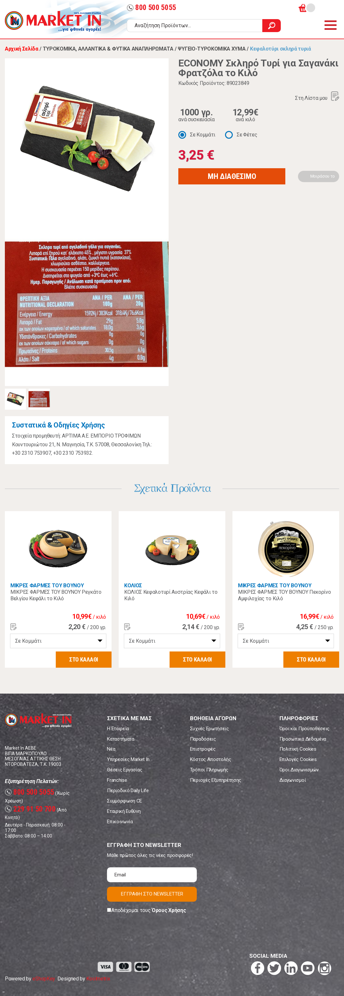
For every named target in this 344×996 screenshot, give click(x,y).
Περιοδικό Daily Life (128, 790)
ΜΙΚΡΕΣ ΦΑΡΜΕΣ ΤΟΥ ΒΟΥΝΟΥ (47, 585)
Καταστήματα (120, 739)
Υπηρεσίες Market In (128, 759)
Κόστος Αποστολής (210, 759)
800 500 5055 (151, 7)
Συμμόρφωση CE (124, 801)
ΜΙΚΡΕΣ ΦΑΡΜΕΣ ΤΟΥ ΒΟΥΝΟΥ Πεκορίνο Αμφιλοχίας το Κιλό (284, 595)
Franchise (117, 780)
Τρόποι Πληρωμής (209, 770)
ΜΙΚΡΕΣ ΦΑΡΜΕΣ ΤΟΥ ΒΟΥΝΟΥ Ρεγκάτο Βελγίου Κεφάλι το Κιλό (55, 595)
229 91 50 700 (30, 809)
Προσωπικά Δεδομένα (302, 739)
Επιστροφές (203, 749)
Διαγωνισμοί (292, 780)
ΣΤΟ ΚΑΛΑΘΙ (83, 659)
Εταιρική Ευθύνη (123, 811)
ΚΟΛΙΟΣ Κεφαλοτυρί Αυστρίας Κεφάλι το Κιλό (170, 595)
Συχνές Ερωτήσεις (209, 729)
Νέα (111, 749)
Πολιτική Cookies (297, 749)
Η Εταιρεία (118, 729)
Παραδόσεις (203, 739)
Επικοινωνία (120, 822)
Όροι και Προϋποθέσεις (304, 729)
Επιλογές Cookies (298, 759)
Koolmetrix (98, 979)
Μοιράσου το (322, 176)
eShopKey (43, 979)
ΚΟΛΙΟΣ (133, 585)
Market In (53, 21)
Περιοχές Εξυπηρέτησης (215, 780)
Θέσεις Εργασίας (124, 770)
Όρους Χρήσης (169, 910)
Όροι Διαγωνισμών (299, 770)
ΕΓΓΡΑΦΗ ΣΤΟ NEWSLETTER (152, 894)
